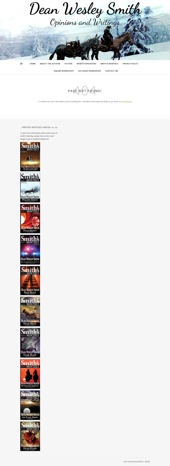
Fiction (68, 63)
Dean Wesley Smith (85, 8)
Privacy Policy (130, 63)
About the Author (50, 63)
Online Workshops (64, 71)
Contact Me (111, 71)
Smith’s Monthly (110, 63)
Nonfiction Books (86, 63)
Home (33, 63)
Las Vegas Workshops (89, 71)
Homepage (127, 101)
